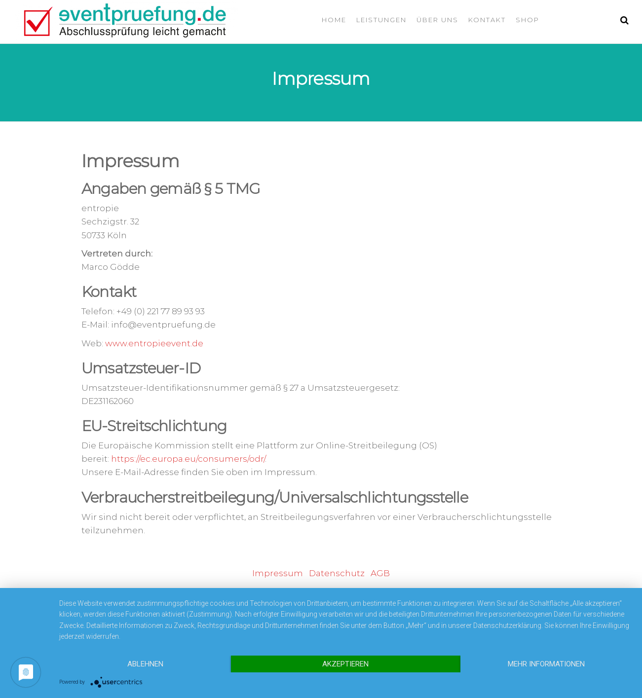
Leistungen (381, 20)
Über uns (437, 20)
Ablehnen (145, 664)
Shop (527, 20)
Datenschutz (337, 573)
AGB (380, 573)
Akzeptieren (345, 664)
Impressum (277, 573)
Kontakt (487, 20)
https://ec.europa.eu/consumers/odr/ (188, 459)
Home (334, 20)
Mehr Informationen (546, 664)
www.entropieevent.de (154, 343)
